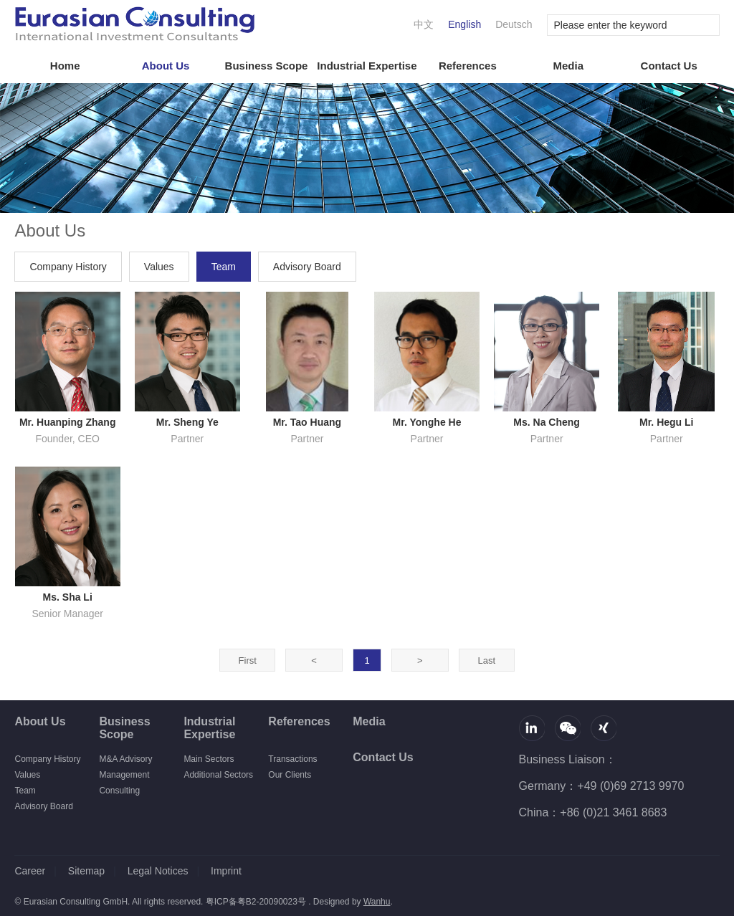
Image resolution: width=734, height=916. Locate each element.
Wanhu (377, 902)
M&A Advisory (125, 759)
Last (486, 660)
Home (65, 65)
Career (29, 871)
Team (223, 266)
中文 (424, 24)
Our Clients (289, 775)
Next (420, 660)
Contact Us (669, 65)
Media (568, 65)
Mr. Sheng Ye (187, 422)
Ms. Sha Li (67, 597)
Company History (67, 266)
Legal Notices (158, 871)
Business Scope (266, 65)
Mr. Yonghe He (427, 422)
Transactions (292, 759)
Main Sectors (209, 759)
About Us (166, 65)
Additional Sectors (218, 775)
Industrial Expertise (366, 65)
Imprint (226, 871)
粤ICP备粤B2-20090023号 (256, 902)
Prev (314, 660)
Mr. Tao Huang (307, 422)
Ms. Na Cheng (546, 422)
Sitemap (86, 871)
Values (159, 266)
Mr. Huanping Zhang (67, 422)
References (468, 65)
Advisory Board (307, 266)
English (464, 24)
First (248, 660)
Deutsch (513, 24)
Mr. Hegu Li (666, 422)
